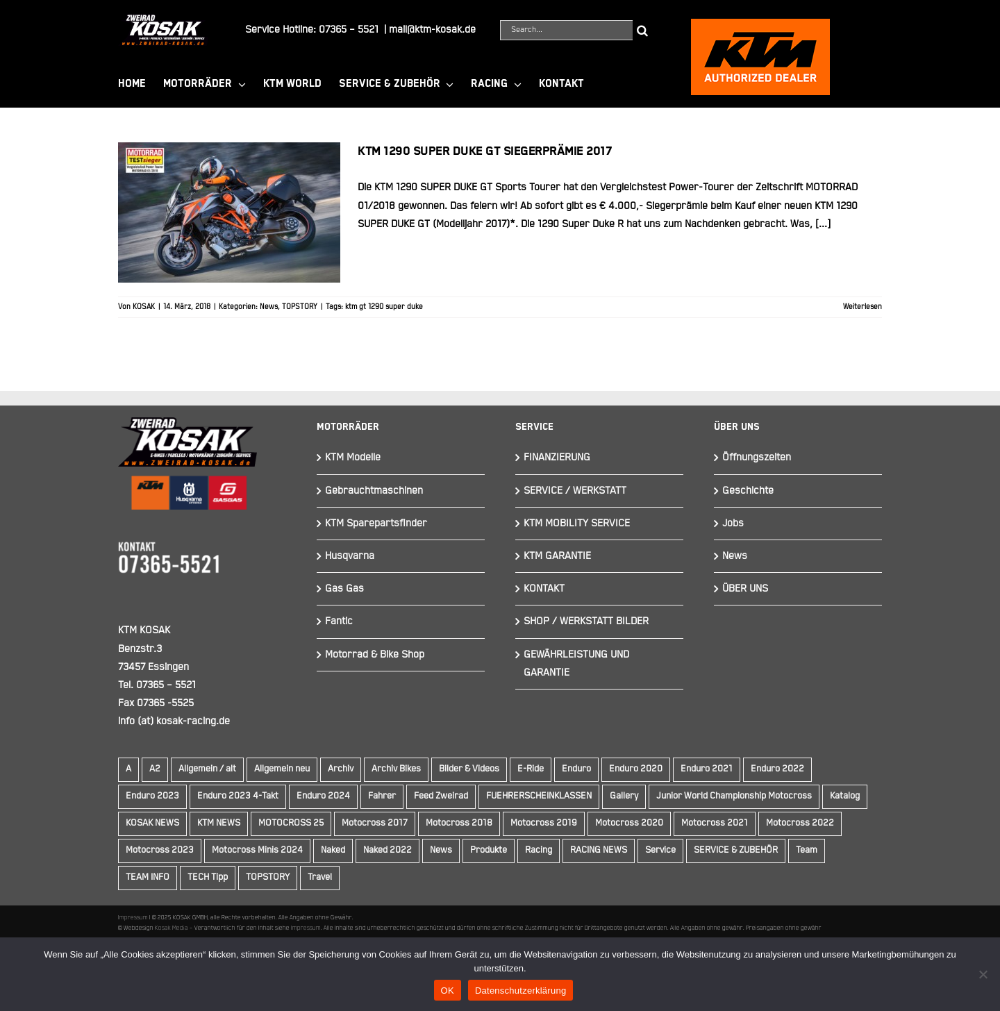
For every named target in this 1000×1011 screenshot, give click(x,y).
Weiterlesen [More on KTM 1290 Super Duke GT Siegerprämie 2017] (862, 307)
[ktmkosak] (760, 25)
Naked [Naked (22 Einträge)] (333, 850)
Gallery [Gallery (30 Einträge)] (624, 796)
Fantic (339, 621)
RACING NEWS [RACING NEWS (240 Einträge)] (598, 850)
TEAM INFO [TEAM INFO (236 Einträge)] (147, 877)
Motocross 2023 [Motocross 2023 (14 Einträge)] (160, 850)
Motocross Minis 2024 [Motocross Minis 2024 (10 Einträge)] (257, 850)
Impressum (133, 917)
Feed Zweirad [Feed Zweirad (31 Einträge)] (441, 796)
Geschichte (748, 490)
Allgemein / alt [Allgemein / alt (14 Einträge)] (207, 769)
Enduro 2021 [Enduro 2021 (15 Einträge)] (707, 769)
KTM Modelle (353, 457)
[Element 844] (163, 20)
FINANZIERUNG (557, 457)
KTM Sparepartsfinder (376, 523)
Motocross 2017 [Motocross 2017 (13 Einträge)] (375, 823)
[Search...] (566, 30)
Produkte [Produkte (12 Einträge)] (488, 850)
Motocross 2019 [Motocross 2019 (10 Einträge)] (543, 823)
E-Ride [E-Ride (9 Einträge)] (530, 769)
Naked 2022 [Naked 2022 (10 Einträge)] (387, 850)
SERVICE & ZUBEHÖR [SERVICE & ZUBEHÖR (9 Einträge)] (736, 850)
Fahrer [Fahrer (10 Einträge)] (382, 796)
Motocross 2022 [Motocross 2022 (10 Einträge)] (800, 823)
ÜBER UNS (745, 588)
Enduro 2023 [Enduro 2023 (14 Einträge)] (152, 796)
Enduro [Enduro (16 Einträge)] (576, 769)
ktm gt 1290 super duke (384, 307)
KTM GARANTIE (557, 556)
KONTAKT (544, 588)
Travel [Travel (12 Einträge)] (320, 877)
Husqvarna (349, 556)
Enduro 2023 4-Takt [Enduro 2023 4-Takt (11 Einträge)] (237, 796)
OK (447, 990)
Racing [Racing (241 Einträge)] (538, 850)
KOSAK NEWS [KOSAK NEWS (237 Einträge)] (152, 823)
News (269, 307)
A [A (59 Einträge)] (128, 769)
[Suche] (643, 30)
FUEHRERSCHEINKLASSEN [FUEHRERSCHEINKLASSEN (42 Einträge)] (539, 796)
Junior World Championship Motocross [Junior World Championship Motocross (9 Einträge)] (734, 796)
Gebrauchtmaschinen (374, 490)
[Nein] (983, 974)
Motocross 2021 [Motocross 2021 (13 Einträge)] (714, 823)
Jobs (733, 523)
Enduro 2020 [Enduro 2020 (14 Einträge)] (635, 769)
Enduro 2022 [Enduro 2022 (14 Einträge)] (777, 769)
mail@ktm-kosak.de (432, 29)
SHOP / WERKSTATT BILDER (586, 621)
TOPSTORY (299, 307)
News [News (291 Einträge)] (441, 850)
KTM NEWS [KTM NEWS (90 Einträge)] (218, 823)
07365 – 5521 (348, 29)
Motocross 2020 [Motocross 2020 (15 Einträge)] (629, 823)
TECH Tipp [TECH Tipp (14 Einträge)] (208, 877)
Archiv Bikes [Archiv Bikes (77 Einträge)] (396, 769)
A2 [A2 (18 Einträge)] (154, 769)
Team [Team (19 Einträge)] (806, 850)
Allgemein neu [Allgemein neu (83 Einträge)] (282, 769)
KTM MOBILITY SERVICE (577, 523)
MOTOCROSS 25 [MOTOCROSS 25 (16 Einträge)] (291, 823)
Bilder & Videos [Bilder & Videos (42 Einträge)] (469, 769)
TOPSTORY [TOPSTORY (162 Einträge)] (268, 877)
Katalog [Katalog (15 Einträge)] (845, 796)
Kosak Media (171, 927)
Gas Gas (344, 588)
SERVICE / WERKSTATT (575, 490)
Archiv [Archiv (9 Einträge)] (340, 769)
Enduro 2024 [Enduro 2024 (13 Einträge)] (323, 796)
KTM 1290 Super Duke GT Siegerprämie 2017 (485, 151)
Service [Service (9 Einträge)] (660, 850)
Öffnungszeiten (756, 457)
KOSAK (144, 307)
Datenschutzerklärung (520, 990)
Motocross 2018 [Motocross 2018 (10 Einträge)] (459, 823)
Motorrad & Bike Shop (374, 654)
